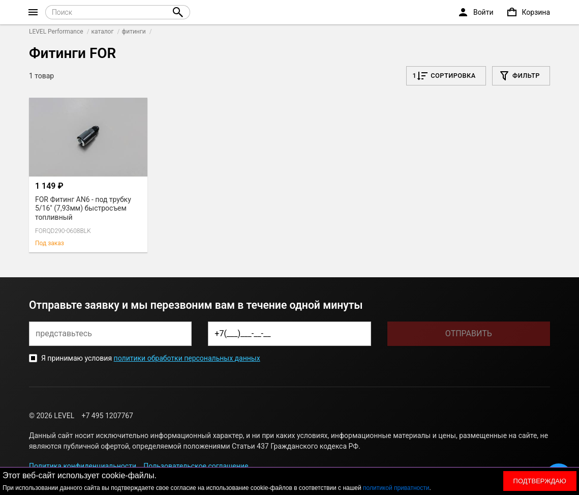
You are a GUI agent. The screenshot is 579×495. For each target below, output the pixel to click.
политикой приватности (396, 487)
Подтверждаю (539, 481)
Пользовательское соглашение (195, 466)
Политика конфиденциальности (82, 466)
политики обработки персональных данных (187, 358)
